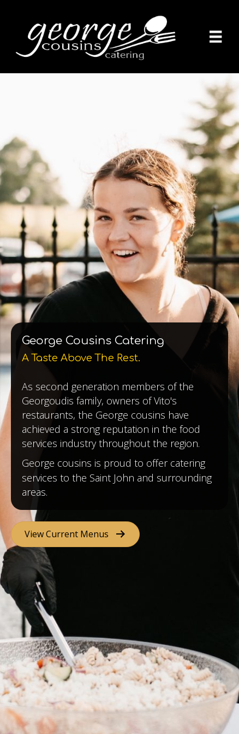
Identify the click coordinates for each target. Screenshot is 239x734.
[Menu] (215, 36)
